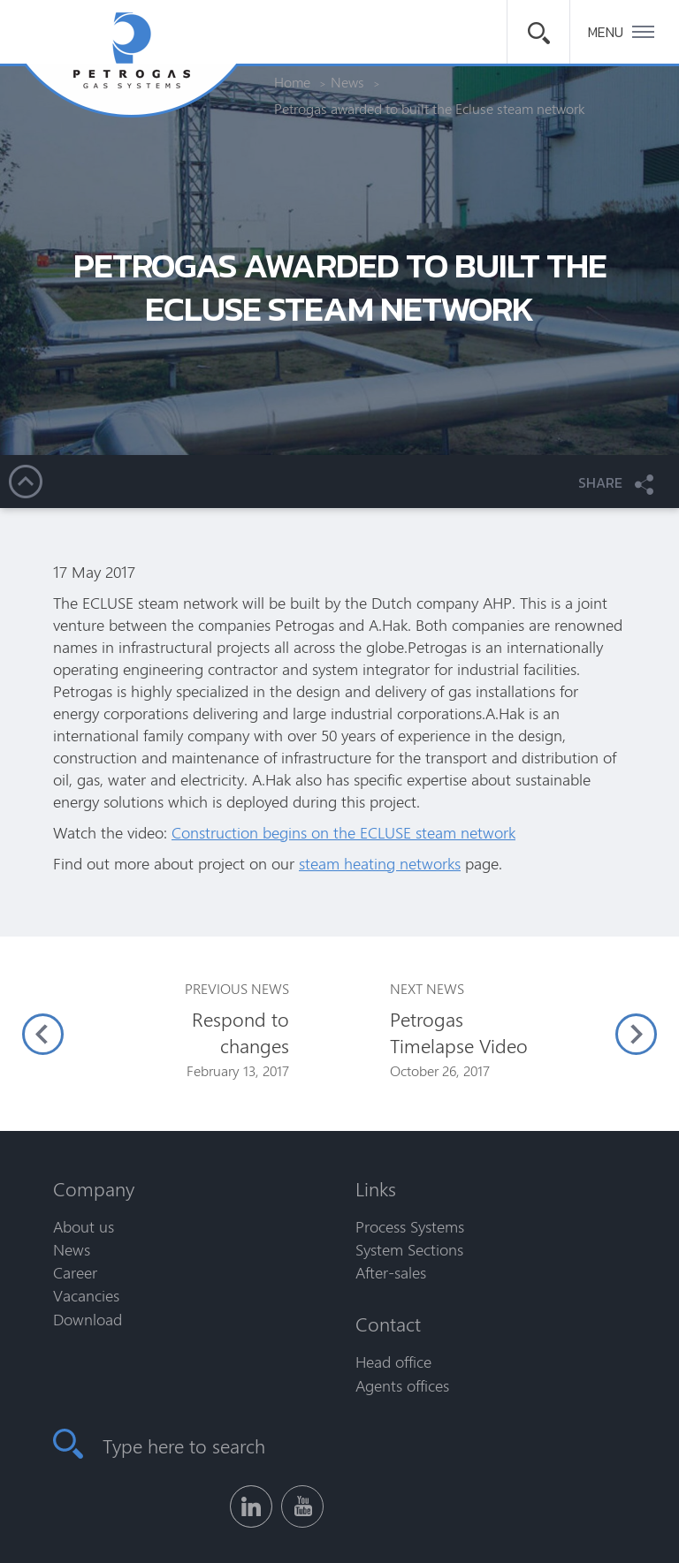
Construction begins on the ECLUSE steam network (343, 832)
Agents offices (402, 1385)
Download (87, 1319)
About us (83, 1226)
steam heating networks (380, 863)
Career (75, 1272)
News (71, 1249)
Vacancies (86, 1295)
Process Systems (409, 1226)
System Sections (409, 1249)
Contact (388, 1323)
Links (375, 1188)
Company (93, 1188)
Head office (393, 1361)
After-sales (390, 1272)
